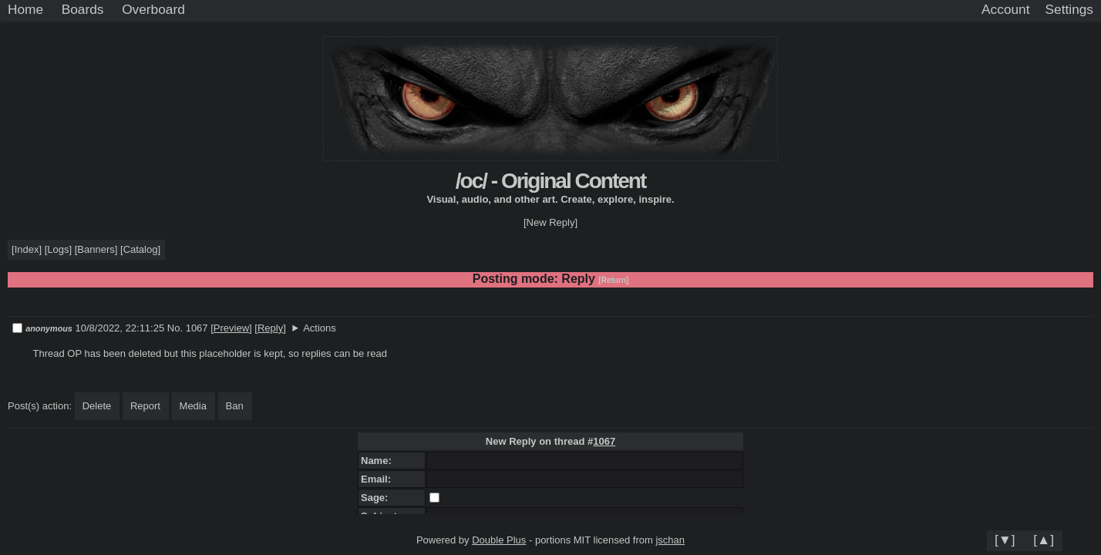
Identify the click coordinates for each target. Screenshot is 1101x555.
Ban (235, 406)
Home (25, 9)
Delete (97, 406)
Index (27, 249)
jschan (670, 540)
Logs (58, 249)
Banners (95, 249)
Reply (270, 328)
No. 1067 (188, 328)
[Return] (613, 280)
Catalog (140, 249)
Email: (378, 479)
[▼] (1005, 539)
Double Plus (499, 540)
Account (1005, 9)
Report (145, 406)
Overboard (153, 9)
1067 (604, 441)
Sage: (377, 497)
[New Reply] (550, 222)
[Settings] (1069, 10)
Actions (319, 328)
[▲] (1043, 539)
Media (193, 406)
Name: (379, 460)
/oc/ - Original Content (550, 181)
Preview (231, 328)
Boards (83, 9)
